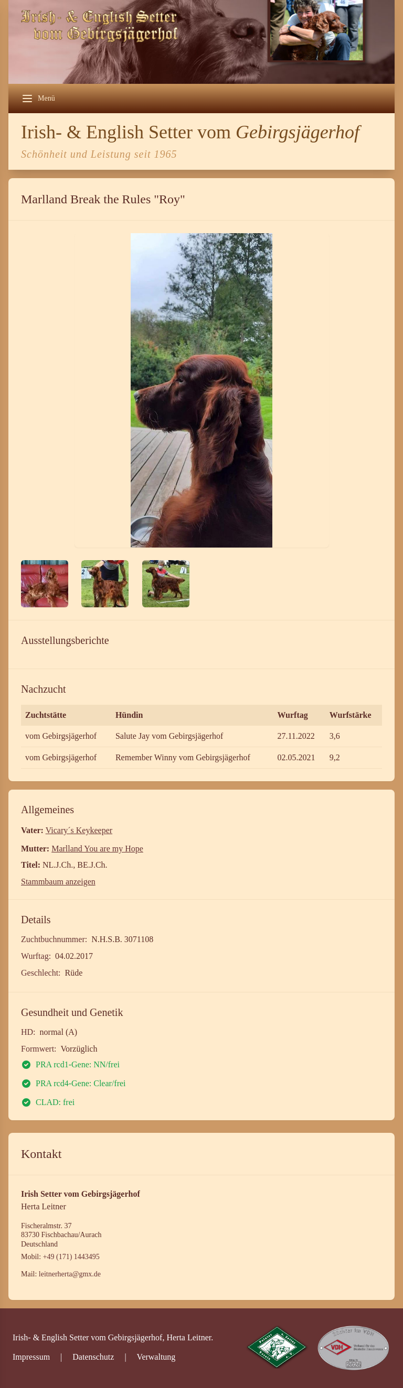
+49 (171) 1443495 (71, 1257)
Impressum (31, 1356)
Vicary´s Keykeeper (79, 830)
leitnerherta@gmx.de (70, 1274)
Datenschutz (93, 1356)
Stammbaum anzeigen (58, 881)
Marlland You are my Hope (97, 848)
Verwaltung (156, 1356)
